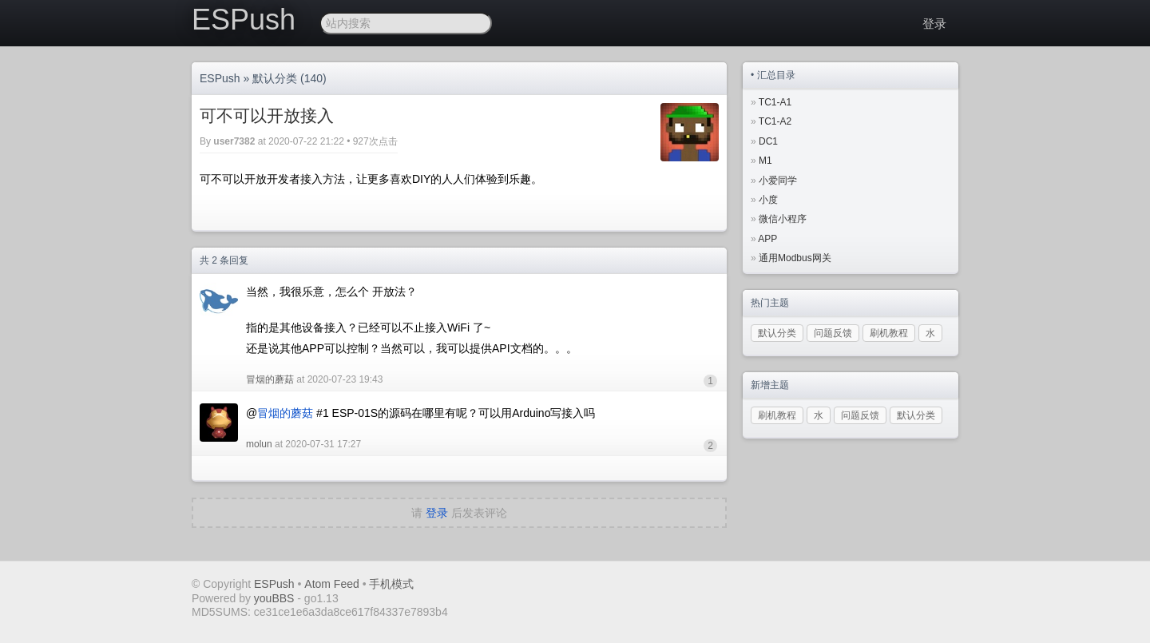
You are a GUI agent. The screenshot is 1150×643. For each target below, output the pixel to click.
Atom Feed (331, 584)
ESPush (243, 19)
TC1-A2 (775, 121)
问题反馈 (833, 333)
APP (767, 238)
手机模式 (391, 584)
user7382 (234, 141)
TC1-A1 (775, 102)
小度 (768, 199)
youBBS (275, 598)
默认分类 (274, 78)
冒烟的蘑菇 (270, 379)
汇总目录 (776, 75)
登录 (934, 23)
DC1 (768, 141)
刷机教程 (889, 333)
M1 (765, 160)
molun (259, 444)
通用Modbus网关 (795, 258)
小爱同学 (778, 180)
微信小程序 (783, 218)
